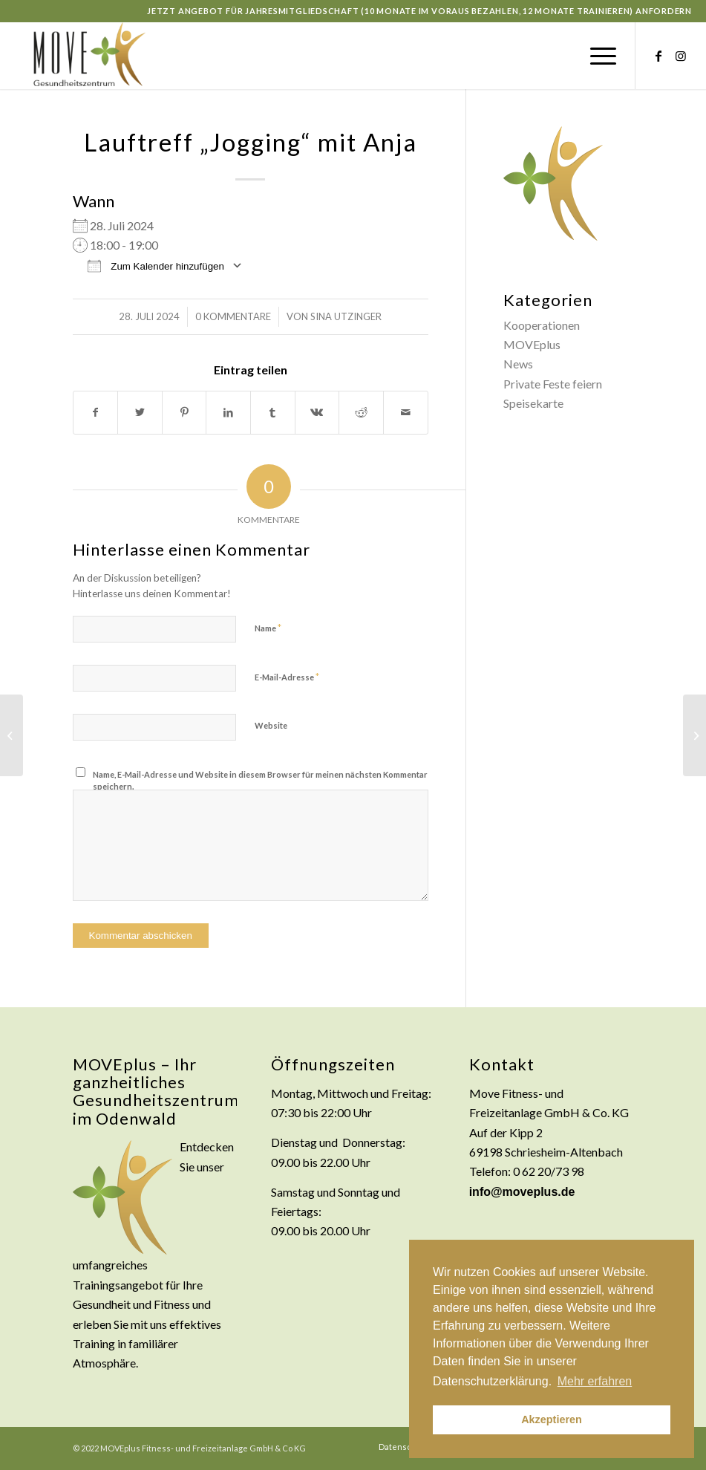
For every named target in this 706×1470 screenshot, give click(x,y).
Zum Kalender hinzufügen (156, 265)
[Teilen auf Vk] (317, 412)
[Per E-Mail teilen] (406, 412)
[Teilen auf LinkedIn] (228, 412)
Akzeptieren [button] (551, 1419)
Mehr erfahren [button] (595, 1381)
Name (268, 628)
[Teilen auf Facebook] (95, 412)
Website (271, 725)
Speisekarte (533, 403)
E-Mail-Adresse (287, 677)
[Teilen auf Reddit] (361, 412)
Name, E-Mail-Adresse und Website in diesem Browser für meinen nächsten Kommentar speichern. (260, 781)
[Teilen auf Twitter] (140, 412)
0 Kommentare (233, 316)
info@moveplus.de (522, 1192)
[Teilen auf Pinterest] (184, 412)
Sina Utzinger (346, 316)
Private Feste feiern (552, 384)
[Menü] (595, 55)
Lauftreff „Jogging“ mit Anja (250, 142)
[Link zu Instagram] (681, 56)
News (518, 364)
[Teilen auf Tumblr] (273, 412)
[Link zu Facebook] (658, 56)
